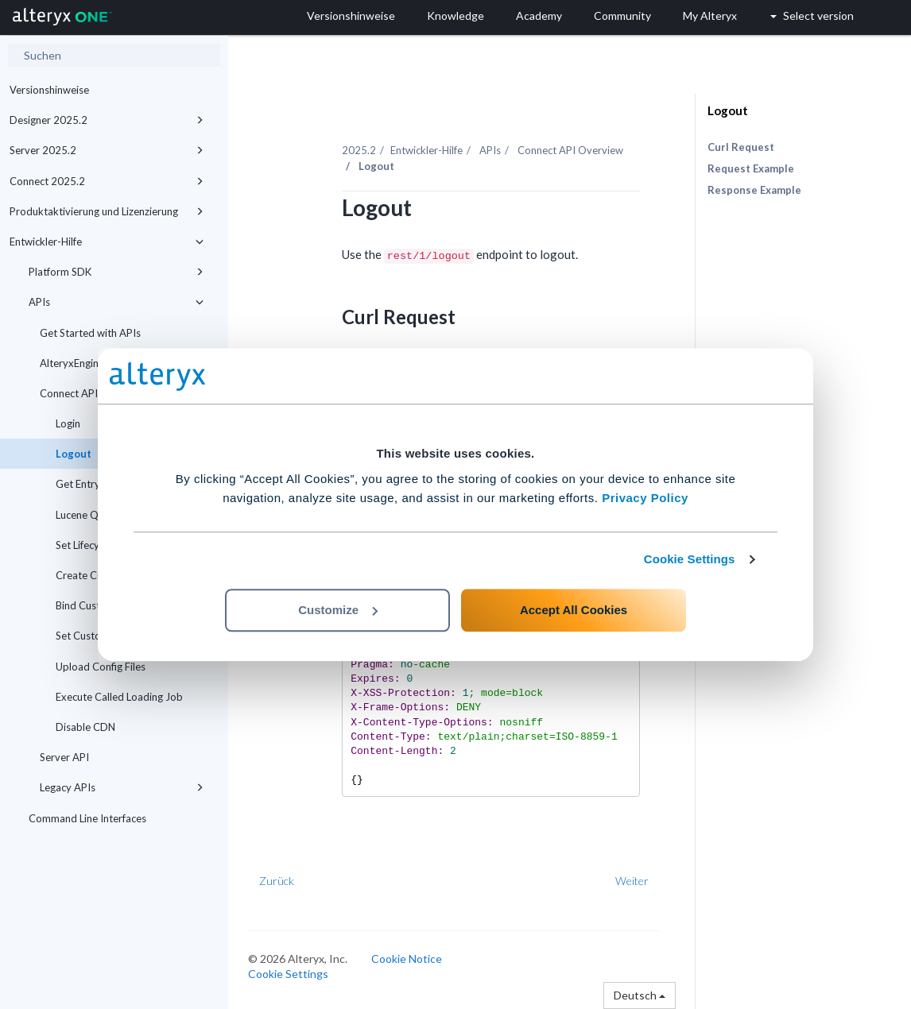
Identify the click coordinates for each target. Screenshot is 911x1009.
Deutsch (639, 995)
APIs (116, 302)
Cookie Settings (689, 559)
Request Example (750, 168)
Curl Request (740, 147)
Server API (64, 757)
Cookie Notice (406, 958)
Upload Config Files (100, 666)
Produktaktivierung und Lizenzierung (107, 211)
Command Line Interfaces (87, 818)
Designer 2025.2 (107, 120)
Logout (727, 110)
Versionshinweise (49, 89)
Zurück (276, 880)
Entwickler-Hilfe (107, 241)
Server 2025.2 (107, 150)
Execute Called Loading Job (119, 696)
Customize (338, 610)
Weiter (632, 880)
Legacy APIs (122, 787)
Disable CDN (85, 727)
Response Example (754, 190)
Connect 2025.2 (107, 181)
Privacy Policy (645, 497)
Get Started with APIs (90, 333)
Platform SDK (116, 271)
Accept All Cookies (573, 610)
